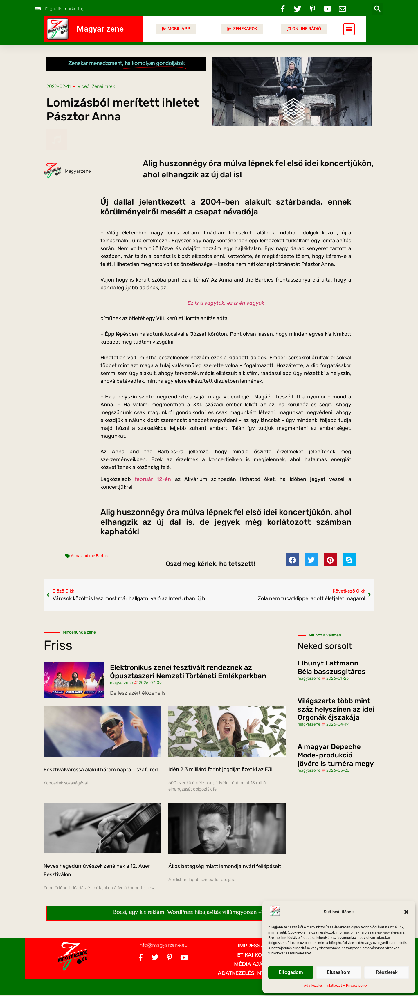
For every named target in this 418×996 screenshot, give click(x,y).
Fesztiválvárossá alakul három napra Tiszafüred (101, 769)
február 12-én (153, 479)
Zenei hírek (103, 86)
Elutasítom (338, 972)
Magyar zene (100, 29)
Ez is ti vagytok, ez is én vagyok (226, 303)
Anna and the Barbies (90, 555)
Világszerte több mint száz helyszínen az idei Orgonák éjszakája (336, 709)
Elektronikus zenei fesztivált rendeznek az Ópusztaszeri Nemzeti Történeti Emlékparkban (188, 671)
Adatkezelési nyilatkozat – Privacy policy (336, 986)
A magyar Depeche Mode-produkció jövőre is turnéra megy (336, 755)
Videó (83, 86)
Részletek (386, 972)
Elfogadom (290, 972)
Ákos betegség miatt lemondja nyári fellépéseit (224, 866)
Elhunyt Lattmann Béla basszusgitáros (331, 667)
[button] (406, 912)
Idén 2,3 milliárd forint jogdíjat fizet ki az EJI (220, 769)
